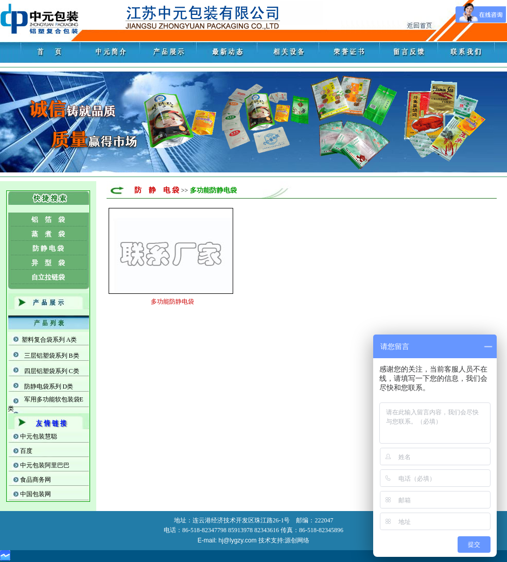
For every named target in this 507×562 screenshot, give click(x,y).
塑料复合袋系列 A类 (49, 339)
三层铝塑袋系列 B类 (51, 355)
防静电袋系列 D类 (49, 386)
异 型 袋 (48, 263)
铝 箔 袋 (48, 219)
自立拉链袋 (48, 277)
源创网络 (297, 540)
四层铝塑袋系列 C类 (51, 371)
